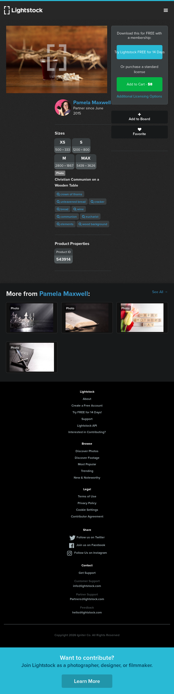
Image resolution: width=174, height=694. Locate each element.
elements (65, 224)
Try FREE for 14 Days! (87, 412)
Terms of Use (87, 496)
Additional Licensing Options (139, 96)
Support (87, 419)
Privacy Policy (87, 503)
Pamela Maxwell (92, 102)
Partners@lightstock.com (87, 599)
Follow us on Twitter (91, 537)
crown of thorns (69, 194)
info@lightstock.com (87, 586)
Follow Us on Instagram (90, 552)
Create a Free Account (87, 405)
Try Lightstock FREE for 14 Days (139, 52)
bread (62, 209)
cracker (97, 201)
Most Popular (87, 464)
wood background (93, 224)
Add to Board (139, 117)
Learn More (87, 681)
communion (67, 216)
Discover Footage (87, 457)
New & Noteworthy (87, 477)
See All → (160, 292)
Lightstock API (87, 425)
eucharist (90, 216)
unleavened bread (71, 201)
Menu (166, 10)
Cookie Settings (87, 509)
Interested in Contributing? (87, 432)
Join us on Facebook (90, 545)
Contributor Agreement (87, 516)
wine (79, 209)
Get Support (87, 572)
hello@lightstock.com (87, 612)
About (87, 399)
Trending (87, 471)
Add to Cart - (139, 84)
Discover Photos (87, 451)
